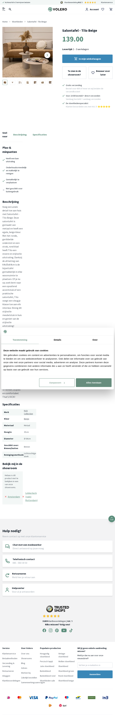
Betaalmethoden (9, 658)
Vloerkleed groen (66, 671)
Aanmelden (95, 674)
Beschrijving (20, 134)
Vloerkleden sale (47, 680)
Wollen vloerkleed (66, 661)
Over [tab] (95, 339)
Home (5, 21)
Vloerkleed (63, 666)
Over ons (25, 653)
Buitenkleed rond (47, 675)
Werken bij (26, 672)
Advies (24, 668)
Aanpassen (57, 382)
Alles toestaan (93, 382)
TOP (111, 519)
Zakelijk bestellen (29, 677)
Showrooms (26, 658)
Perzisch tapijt (46, 661)
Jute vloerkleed (47, 666)
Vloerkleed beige (66, 680)
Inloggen (6, 675)
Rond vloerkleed (65, 675)
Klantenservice (107, 2)
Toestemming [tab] (20, 339)
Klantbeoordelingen (11, 680)
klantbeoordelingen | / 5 (58, 613)
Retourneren (8, 671)
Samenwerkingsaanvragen (33, 682)
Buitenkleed (45, 671)
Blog (23, 663)
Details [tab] (57, 339)
